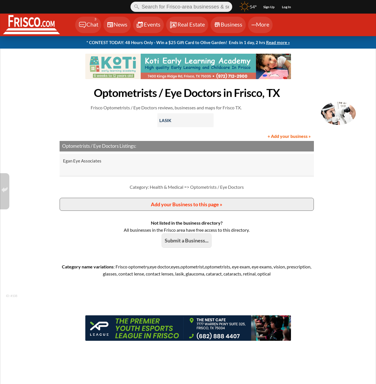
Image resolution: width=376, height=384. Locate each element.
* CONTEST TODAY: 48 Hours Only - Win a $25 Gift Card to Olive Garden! (188, 42)
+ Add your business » (289, 136)
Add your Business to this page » (186, 204)
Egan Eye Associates (82, 160)
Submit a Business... (186, 240)
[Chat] (88, 25)
